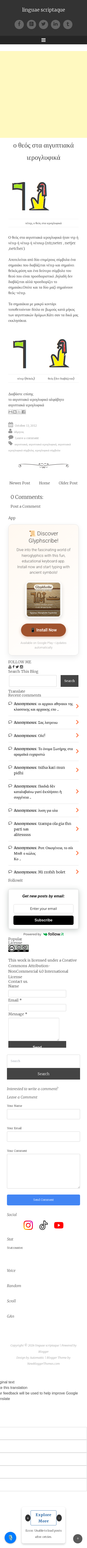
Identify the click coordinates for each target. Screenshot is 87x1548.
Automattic (37, 1357)
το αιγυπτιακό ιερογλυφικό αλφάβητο (36, 399)
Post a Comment (25, 506)
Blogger (43, 1351)
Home (44, 483)
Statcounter (15, 1247)
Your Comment (17, 1151)
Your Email (14, 1128)
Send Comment (43, 1199)
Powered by (43, 934)
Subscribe (43, 920)
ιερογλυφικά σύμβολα (47, 450)
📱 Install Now (43, 630)
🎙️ (10, 1537)
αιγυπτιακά (21, 444)
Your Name (14, 1105)
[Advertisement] (43, 94)
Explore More (43, 1517)
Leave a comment (27, 438)
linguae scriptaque (43, 10)
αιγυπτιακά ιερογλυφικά (26, 405)
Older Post (68, 483)
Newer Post (19, 483)
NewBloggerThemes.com (43, 1363)
